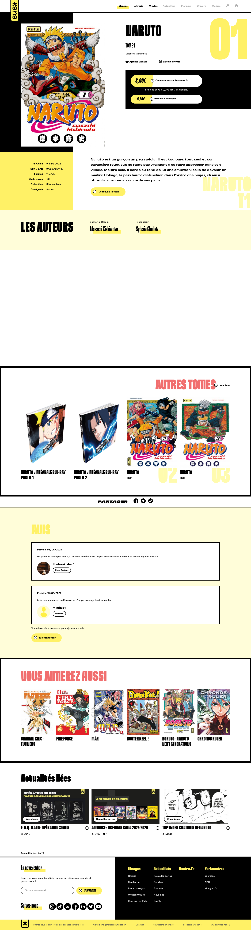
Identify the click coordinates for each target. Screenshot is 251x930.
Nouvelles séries (163, 876)
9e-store (210, 876)
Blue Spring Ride (137, 901)
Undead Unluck (136, 895)
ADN (207, 882)
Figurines (159, 895)
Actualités (162, 868)
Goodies (158, 882)
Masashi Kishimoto (136, 54)
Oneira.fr (186, 868)
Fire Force (133, 882)
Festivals (158, 888)
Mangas (134, 868)
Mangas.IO (210, 888)
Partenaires (214, 868)
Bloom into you (136, 888)
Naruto (132, 876)
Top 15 (157, 901)
